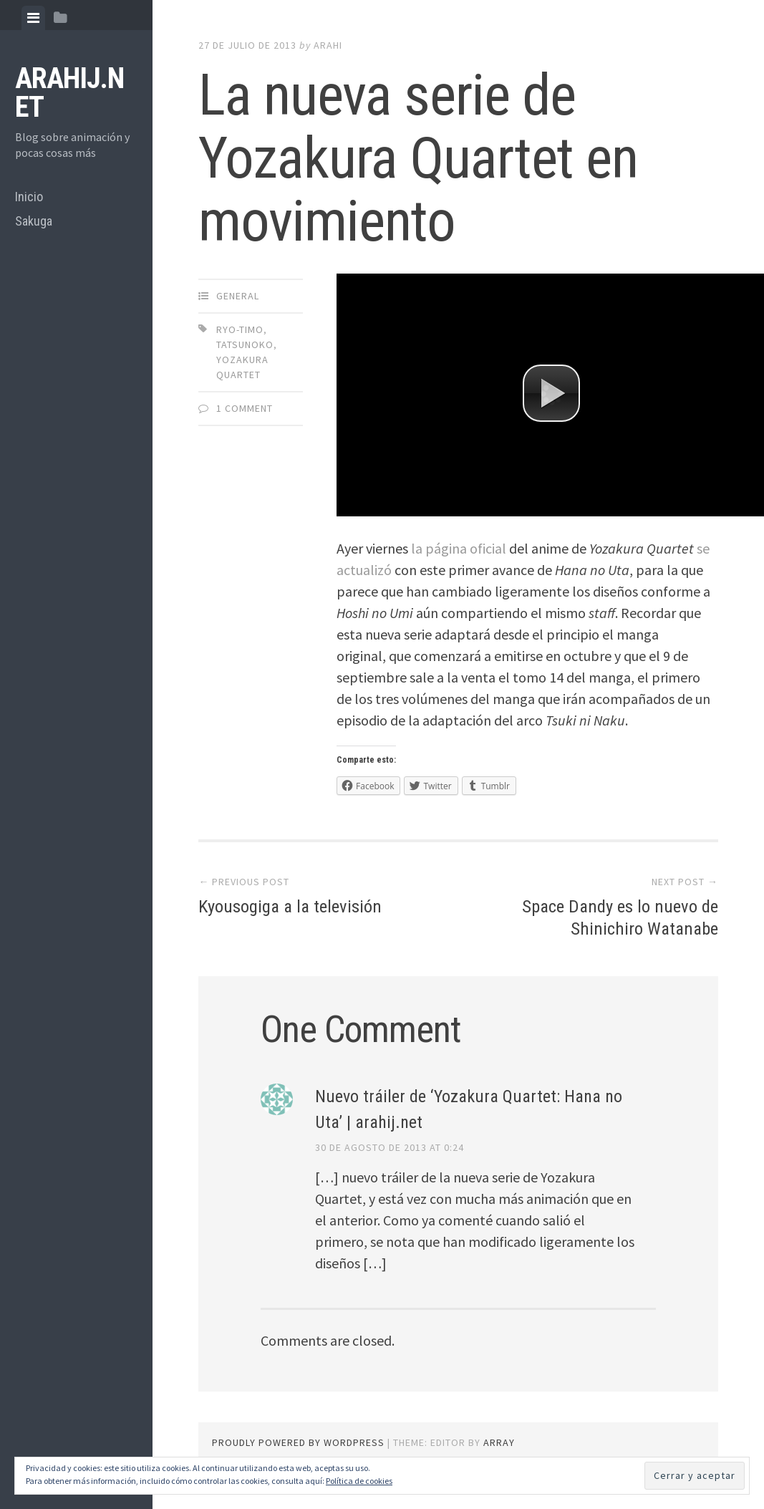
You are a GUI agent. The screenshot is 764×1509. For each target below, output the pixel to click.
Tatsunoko (245, 344)
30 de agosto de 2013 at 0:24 (389, 1147)
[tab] (33, 18)
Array (499, 1442)
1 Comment (244, 408)
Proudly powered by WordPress (298, 1442)
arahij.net (69, 93)
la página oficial (458, 548)
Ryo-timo (239, 329)
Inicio (29, 196)
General (237, 295)
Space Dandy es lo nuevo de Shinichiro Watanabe (615, 917)
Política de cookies (359, 1480)
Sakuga (33, 220)
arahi (328, 45)
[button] (551, 393)
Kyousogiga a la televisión (294, 906)
